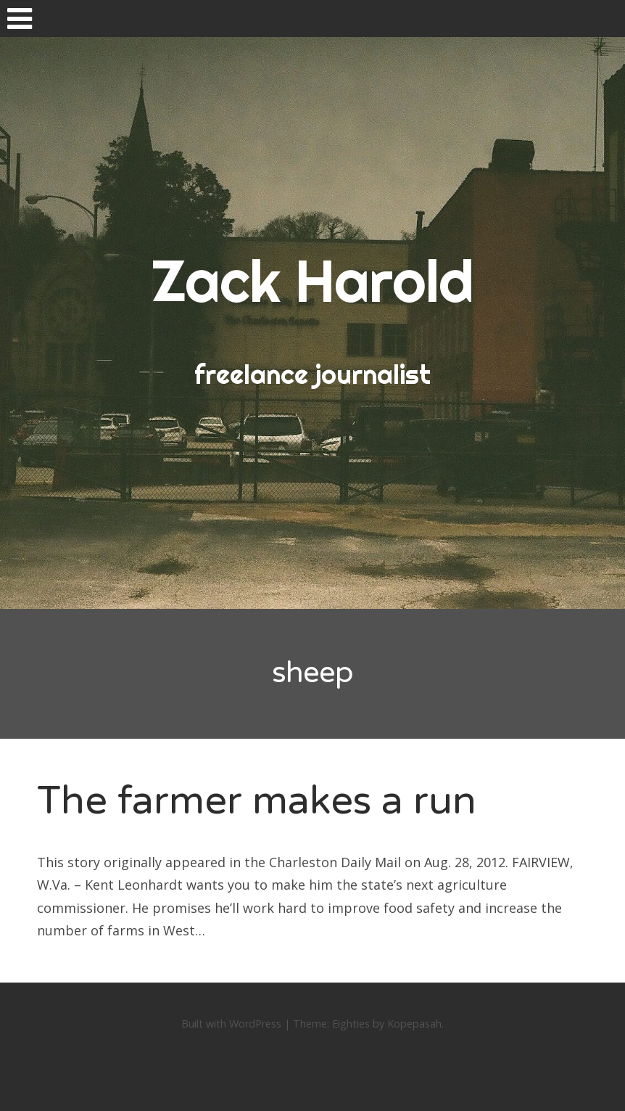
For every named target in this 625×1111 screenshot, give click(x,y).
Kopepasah (414, 1023)
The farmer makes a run (256, 800)
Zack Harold (312, 281)
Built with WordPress (231, 1023)
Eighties (351, 1023)
